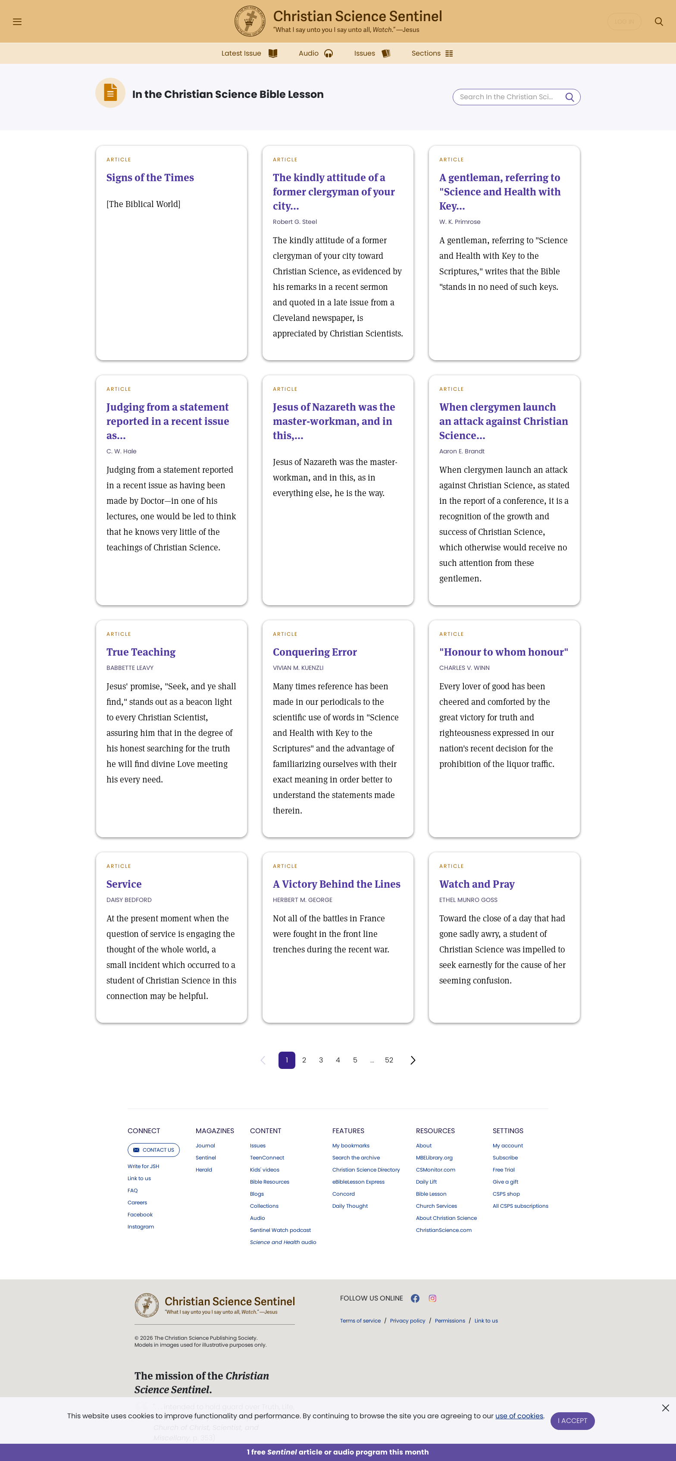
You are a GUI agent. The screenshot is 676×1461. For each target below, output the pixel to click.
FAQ (133, 1191)
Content (266, 1131)
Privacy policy (408, 1321)
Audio (257, 1218)
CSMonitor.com (435, 1170)
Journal (205, 1146)
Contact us (153, 1150)
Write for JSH (143, 1166)
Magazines (215, 1131)
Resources (435, 1131)
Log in (624, 21)
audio (283, 1242)
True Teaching (140, 652)
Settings (508, 1131)
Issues (258, 1146)
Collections (264, 1206)
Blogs (257, 1194)
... (373, 1060)
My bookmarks (350, 1146)
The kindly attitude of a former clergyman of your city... (334, 192)
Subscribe (505, 1158)
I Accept (573, 1421)
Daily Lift (426, 1182)
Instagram (141, 1227)
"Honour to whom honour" (504, 652)
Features (348, 1131)
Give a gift (505, 1182)
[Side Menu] (17, 21)
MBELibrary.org (434, 1158)
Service (124, 884)
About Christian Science (446, 1218)
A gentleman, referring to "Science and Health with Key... (500, 192)
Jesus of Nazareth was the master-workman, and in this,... (334, 421)
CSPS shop (506, 1194)
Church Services (436, 1206)
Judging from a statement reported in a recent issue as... (167, 421)
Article (118, 159)
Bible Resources (269, 1182)
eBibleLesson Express (358, 1182)
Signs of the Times (150, 177)
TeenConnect (267, 1158)
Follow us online (371, 1298)
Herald (204, 1170)
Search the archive (356, 1158)
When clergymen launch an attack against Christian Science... (503, 421)
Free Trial (504, 1170)
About (424, 1146)
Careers (137, 1203)
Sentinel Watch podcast (280, 1230)
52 (390, 1060)
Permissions (450, 1321)
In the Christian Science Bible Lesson (228, 94)
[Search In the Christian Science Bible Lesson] (517, 97)
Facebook (140, 1215)
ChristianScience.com (444, 1230)
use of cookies (519, 1418)
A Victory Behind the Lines (337, 884)
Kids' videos (264, 1170)
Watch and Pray (477, 884)
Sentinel (206, 1158)
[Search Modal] (658, 21)
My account (508, 1146)
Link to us (139, 1178)
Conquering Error (315, 652)
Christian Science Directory (366, 1170)
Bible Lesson (431, 1194)
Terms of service (360, 1321)
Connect (144, 1131)
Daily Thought (350, 1206)
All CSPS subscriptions (520, 1206)
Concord (343, 1194)
